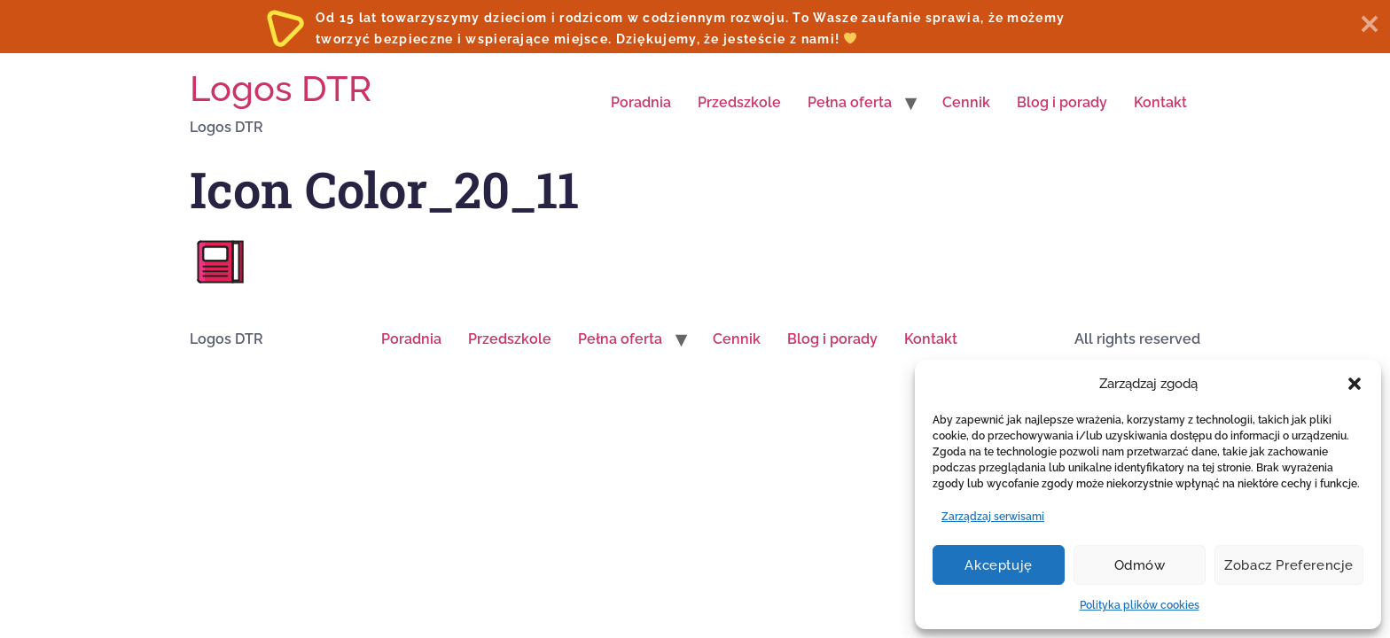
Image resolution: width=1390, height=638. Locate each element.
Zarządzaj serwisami (992, 516)
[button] (1354, 384)
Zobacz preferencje (1289, 565)
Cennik (966, 102)
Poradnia (641, 102)
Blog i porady (1062, 102)
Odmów (1140, 565)
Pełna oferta (850, 102)
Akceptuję (998, 565)
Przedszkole (739, 102)
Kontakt (1160, 102)
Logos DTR (280, 88)
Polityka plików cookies (1139, 605)
